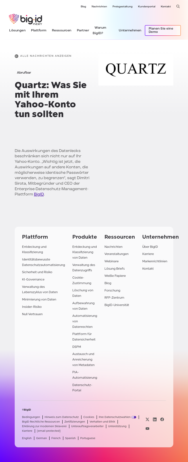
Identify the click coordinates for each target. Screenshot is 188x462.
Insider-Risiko (32, 307)
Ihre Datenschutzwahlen (115, 417)
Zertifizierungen (74, 421)
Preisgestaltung (123, 6)
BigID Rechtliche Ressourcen (41, 421)
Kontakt (166, 6)
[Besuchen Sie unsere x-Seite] (147, 419)
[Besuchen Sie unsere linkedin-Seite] (155, 419)
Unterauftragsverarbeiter (87, 426)
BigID (39, 194)
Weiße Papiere (115, 276)
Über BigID (150, 247)
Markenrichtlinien (154, 261)
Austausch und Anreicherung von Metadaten (83, 359)
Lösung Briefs (114, 268)
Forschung (112, 290)
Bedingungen (31, 417)
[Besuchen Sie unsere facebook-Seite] (162, 419)
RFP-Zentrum (114, 297)
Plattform (38, 30)
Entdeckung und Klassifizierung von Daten (84, 252)
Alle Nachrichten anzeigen (43, 56)
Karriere (148, 254)
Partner (83, 30)
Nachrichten (99, 6)
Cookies (88, 417)
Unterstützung (117, 426)
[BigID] (25, 19)
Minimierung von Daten (39, 299)
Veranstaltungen (116, 254)
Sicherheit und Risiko (37, 272)
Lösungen (17, 30)
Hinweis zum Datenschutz (62, 417)
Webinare (111, 261)
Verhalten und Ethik (102, 421)
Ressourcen (61, 30)
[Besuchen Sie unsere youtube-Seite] (147, 428)
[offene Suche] (178, 6)
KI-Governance (33, 279)
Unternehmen (130, 30)
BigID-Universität (116, 305)
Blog (83, 6)
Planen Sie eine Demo (161, 30)
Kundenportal (146, 6)
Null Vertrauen (32, 314)
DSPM (76, 347)
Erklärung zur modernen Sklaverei (44, 426)
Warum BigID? (99, 30)
